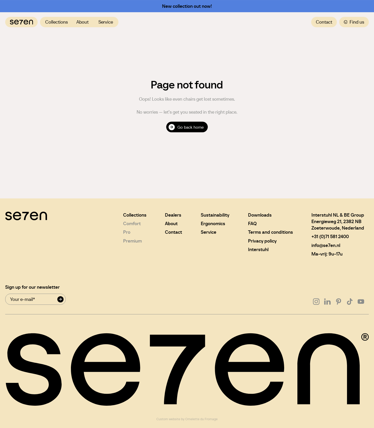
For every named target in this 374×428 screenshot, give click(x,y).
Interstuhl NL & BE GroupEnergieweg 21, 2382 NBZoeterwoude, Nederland (337, 221)
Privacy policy (262, 241)
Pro (126, 232)
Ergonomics (213, 223)
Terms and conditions (270, 232)
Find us (354, 22)
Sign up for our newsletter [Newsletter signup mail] (32, 287)
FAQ (252, 223)
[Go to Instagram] (316, 301)
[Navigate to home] (21, 22)
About (82, 22)
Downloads (260, 215)
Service (105, 22)
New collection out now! (187, 6)
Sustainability (215, 215)
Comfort (132, 223)
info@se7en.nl (325, 245)
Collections (56, 22)
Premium (132, 241)
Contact (324, 22)
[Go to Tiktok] (349, 301)
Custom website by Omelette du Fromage (187, 419)
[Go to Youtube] (361, 301)
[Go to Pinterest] (338, 301)
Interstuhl (258, 249)
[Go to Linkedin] (327, 301)
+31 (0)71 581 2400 (330, 236)
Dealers (173, 215)
